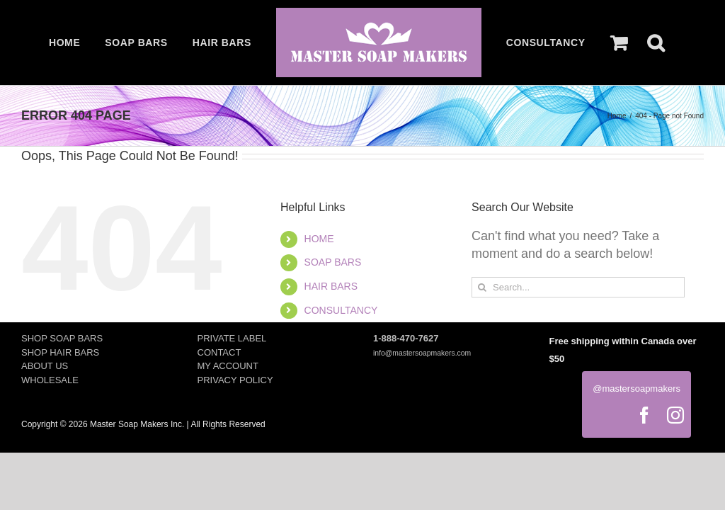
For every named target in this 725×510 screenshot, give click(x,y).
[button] (655, 42)
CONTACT (219, 352)
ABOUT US (44, 366)
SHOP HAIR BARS (60, 352)
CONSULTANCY (341, 310)
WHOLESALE (50, 380)
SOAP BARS (333, 262)
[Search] (482, 287)
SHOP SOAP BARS (62, 338)
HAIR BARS (331, 286)
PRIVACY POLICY (235, 380)
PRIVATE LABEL (232, 338)
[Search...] (578, 287)
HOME (319, 238)
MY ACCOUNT (228, 366)
